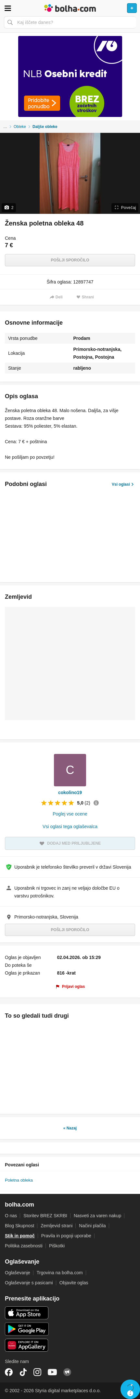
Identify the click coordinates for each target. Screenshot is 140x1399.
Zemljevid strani (56, 1225)
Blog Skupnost (19, 1225)
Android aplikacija (27, 1329)
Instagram (37, 1372)
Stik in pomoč (20, 1235)
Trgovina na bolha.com (60, 1272)
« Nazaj (70, 1128)
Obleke (20, 126)
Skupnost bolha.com (67, 1372)
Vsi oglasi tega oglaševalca (70, 826)
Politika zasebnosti (24, 1245)
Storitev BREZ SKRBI (45, 1215)
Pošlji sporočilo (70, 260)
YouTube (52, 1372)
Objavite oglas (73, 1282)
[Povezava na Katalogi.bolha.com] (70, 76)
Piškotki (57, 1245)
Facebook (9, 1372)
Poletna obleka (19, 1180)
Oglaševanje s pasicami (29, 1282)
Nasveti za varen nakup (97, 1215)
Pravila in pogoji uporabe (66, 1235)
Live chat (130, 1389)
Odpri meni (8, 8)
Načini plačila (92, 1225)
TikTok (23, 1372)
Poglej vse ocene (70, 813)
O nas (11, 1215)
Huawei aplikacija (27, 1345)
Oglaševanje (17, 1272)
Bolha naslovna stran (70, 8)
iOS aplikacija (27, 1312)
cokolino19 (70, 792)
